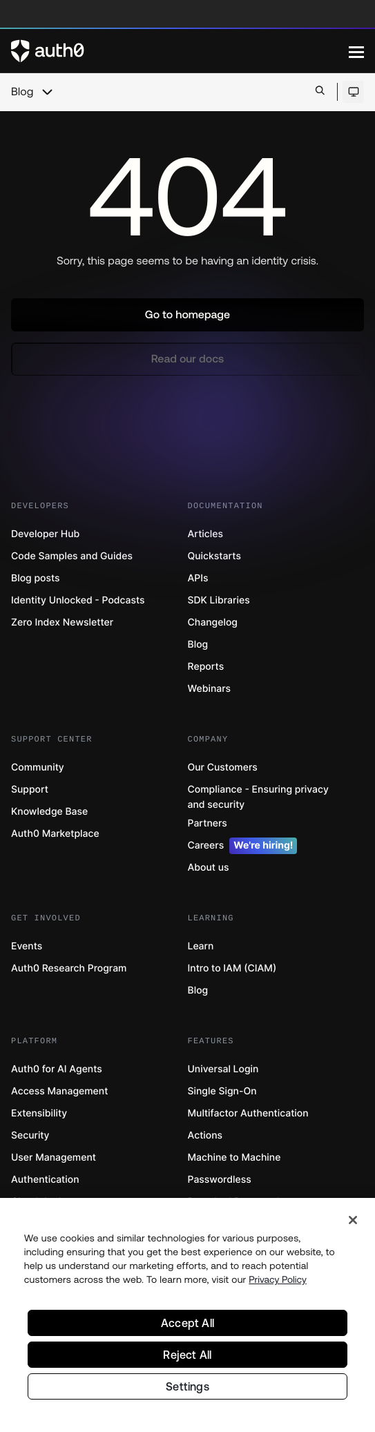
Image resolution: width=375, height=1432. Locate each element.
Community (37, 767)
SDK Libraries (219, 600)
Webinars (209, 689)
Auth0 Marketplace (55, 834)
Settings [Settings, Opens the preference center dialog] (187, 1391)
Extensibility (39, 1113)
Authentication (45, 1180)
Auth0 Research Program (68, 968)
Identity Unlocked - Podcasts (78, 600)
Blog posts (35, 578)
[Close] (353, 1225)
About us (208, 867)
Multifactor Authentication (248, 1113)
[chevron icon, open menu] (47, 92)
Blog (22, 92)
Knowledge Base (49, 811)
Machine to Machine (234, 1157)
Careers (243, 846)
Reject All (187, 1359)
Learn (201, 946)
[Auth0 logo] (180, 51)
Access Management (59, 1091)
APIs (198, 578)
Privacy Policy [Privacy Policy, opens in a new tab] (278, 1284)
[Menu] (356, 51)
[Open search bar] (320, 91)
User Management (53, 1157)
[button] (187, 314)
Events (26, 946)
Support (29, 789)
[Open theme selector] (353, 92)
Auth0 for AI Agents (56, 1069)
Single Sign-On (222, 1091)
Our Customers (223, 767)
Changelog (213, 622)
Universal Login (223, 1069)
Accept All (187, 1328)
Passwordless (219, 1180)
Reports (206, 667)
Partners (207, 823)
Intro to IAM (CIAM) (232, 968)
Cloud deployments (56, 1202)
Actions (205, 1135)
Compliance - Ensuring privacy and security (258, 797)
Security (30, 1135)
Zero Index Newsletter (62, 622)
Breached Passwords (236, 1202)
